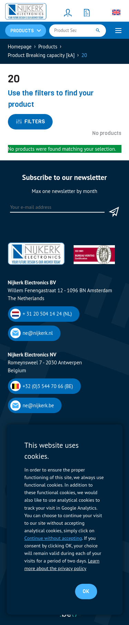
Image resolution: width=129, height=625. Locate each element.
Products (47, 46)
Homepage (20, 46)
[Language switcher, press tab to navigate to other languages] (116, 12)
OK (86, 591)
